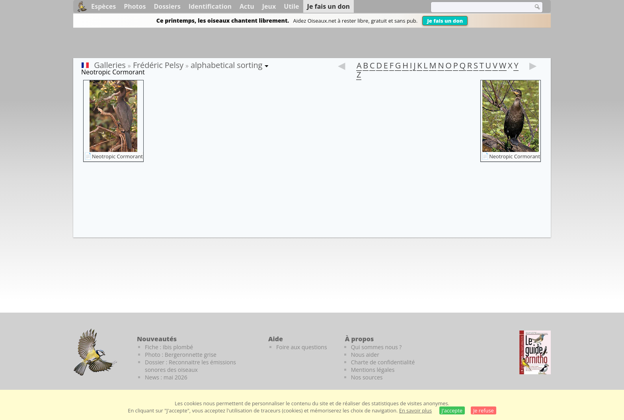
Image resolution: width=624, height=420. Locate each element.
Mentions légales (373, 369)
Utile (291, 6)
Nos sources (367, 377)
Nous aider (365, 354)
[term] (477, 7)
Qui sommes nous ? (376, 347)
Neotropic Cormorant (117, 156)
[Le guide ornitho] (535, 352)
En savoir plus (415, 410)
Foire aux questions (301, 347)
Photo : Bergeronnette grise (180, 354)
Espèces (103, 6)
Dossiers (167, 6)
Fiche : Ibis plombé (169, 347)
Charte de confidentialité (383, 362)
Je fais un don (445, 20)
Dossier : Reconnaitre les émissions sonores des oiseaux (190, 365)
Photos (135, 6)
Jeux (269, 6)
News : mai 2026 (166, 377)
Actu (247, 6)
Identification (210, 6)
